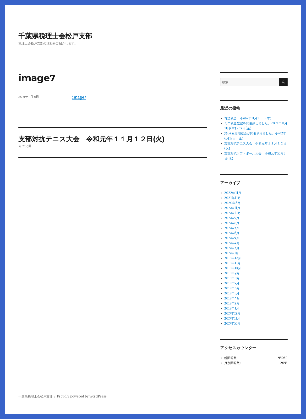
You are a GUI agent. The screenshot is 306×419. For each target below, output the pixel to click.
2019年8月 (231, 223)
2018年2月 (232, 303)
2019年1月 (231, 253)
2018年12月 (232, 258)
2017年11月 (232, 318)
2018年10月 (232, 268)
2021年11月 (232, 198)
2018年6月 (232, 288)
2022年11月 (232, 193)
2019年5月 (231, 238)
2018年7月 (231, 283)
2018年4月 (232, 298)
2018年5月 (231, 293)
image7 (79, 97)
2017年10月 (232, 323)
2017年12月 (232, 313)
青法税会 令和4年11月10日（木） (248, 118)
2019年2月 (231, 248)
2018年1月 (231, 308)
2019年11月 (232, 208)
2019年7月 (231, 228)
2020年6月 (232, 203)
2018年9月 (232, 273)
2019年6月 (231, 233)
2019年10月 (232, 213)
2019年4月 (232, 243)
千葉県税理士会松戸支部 (55, 36)
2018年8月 (232, 278)
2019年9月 (231, 218)
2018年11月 (232, 263)
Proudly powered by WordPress (82, 396)
